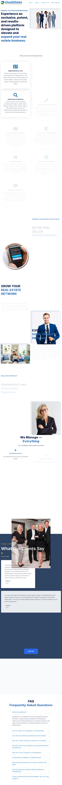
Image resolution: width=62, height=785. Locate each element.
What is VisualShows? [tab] (19, 712)
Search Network (55, 2)
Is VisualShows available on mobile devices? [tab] (26, 757)
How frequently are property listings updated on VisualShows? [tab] (28, 770)
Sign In (31, 2)
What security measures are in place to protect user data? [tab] (29, 763)
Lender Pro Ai (45, 2)
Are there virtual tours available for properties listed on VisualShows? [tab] (30, 747)
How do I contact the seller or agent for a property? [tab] (29, 740)
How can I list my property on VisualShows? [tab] (26, 752)
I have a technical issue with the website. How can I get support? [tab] (30, 777)
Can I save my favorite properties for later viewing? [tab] (29, 736)
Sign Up (37, 2)
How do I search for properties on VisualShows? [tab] (28, 731)
